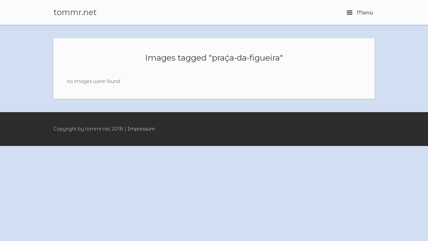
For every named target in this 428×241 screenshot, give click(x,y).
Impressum (141, 129)
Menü (360, 12)
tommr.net (75, 12)
